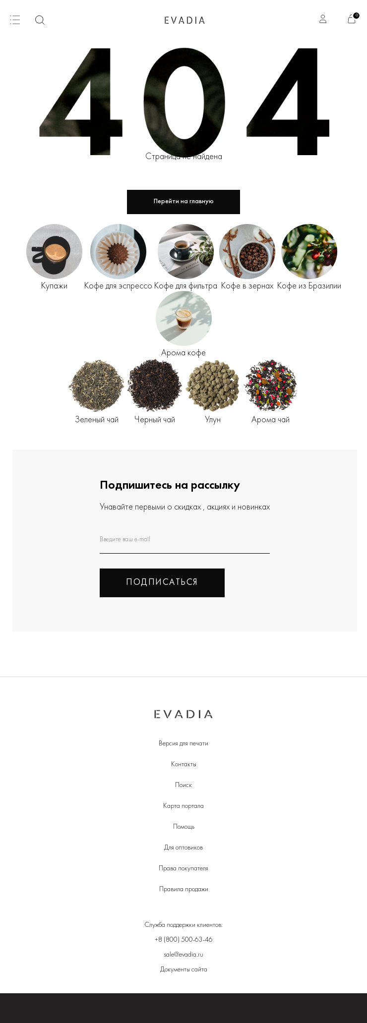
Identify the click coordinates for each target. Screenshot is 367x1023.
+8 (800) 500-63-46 (184, 940)
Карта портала (183, 806)
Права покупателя (183, 868)
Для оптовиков (183, 848)
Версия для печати (183, 743)
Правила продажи (183, 889)
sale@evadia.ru (183, 955)
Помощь (183, 827)
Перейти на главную (184, 201)
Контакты (183, 764)
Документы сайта (183, 969)
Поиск (183, 785)
